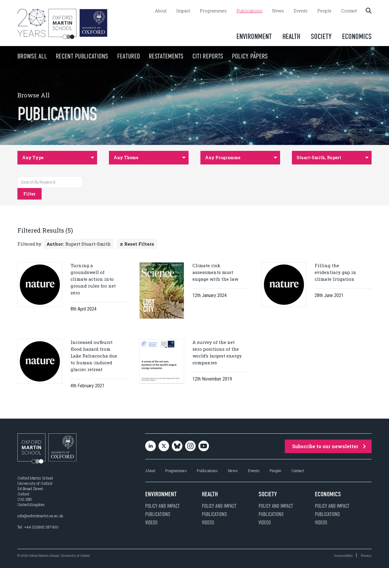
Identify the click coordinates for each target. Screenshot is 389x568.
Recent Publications (70, 56)
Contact (349, 11)
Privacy (366, 555)
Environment (254, 36)
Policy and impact (162, 506)
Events (301, 11)
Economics (357, 36)
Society (321, 36)
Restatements (154, 56)
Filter (29, 194)
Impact (183, 11)
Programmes (213, 11)
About (160, 11)
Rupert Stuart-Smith (78, 244)
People (324, 11)
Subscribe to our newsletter (329, 446)
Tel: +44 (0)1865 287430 (37, 527)
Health (291, 36)
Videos (151, 522)
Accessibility (343, 555)
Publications (249, 11)
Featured (117, 56)
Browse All (20, 56)
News (278, 11)
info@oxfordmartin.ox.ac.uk (40, 515)
